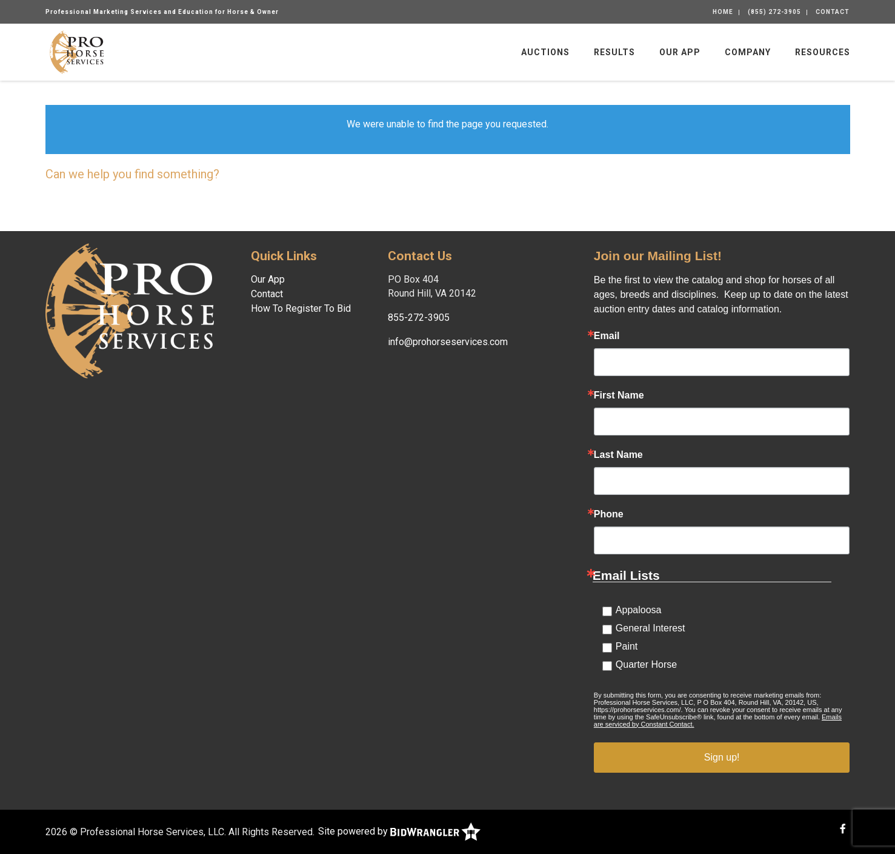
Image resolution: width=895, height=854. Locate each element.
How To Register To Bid (301, 308)
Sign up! (722, 757)
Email (607, 336)
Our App (679, 52)
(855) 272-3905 (774, 11)
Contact (833, 11)
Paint (626, 646)
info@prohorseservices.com (448, 342)
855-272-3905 (419, 317)
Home (723, 11)
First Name (619, 395)
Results (614, 52)
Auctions (545, 52)
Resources (822, 52)
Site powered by (399, 831)
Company (748, 52)
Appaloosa (639, 610)
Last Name (618, 455)
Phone (609, 514)
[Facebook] (843, 829)
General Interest (650, 628)
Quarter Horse (646, 664)
